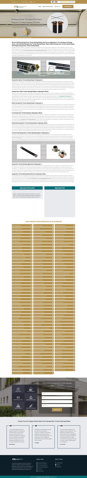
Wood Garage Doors (58, 366)
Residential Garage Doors (59, 315)
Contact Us (57, 6)
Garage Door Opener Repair (38, 292)
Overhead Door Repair (59, 292)
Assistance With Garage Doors (17, 231)
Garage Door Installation (38, 234)
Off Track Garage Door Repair (60, 289)
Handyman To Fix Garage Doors (60, 266)
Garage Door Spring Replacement (40, 343)
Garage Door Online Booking (39, 282)
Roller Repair (57, 321)
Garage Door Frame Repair (17, 356)
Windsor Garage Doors (59, 363)
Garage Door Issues (37, 247)
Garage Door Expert (15, 334)
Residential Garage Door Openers (61, 311)
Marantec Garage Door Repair (60, 279)
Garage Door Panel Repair (38, 302)
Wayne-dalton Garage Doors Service (61, 359)
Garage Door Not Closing (38, 273)
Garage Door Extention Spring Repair (18, 337)
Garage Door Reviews (37, 324)
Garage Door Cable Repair (17, 305)
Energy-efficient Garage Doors (17, 279)
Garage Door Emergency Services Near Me (19, 331)
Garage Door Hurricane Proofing (39, 231)
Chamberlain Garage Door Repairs (18, 254)
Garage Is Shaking (58, 247)
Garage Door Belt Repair (16, 298)
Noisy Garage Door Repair (38, 266)
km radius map (59, 202)
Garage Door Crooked (16, 315)
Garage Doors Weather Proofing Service (62, 244)
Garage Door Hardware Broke (17, 372)
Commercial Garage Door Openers (18, 260)
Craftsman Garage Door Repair (17, 266)
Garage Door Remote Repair (39, 315)
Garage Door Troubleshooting (39, 372)
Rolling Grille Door (58, 324)
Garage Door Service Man (38, 334)
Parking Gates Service (59, 302)
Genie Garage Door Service (60, 254)
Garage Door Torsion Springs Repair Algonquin (23, 37)
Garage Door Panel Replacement (39, 298)
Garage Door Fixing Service (17, 340)
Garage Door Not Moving (38, 276)
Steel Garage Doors (58, 350)
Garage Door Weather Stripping (60, 228)
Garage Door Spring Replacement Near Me (41, 347)
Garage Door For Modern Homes (18, 350)
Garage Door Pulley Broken (38, 308)
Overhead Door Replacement (60, 295)
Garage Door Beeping (16, 295)
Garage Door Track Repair (38, 369)
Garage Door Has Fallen (38, 225)
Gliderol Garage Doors (59, 260)
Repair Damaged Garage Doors (60, 308)
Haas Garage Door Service (59, 263)
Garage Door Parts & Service (39, 305)
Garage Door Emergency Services (18, 327)
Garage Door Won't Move (59, 238)
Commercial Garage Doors (17, 263)
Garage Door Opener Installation (39, 289)
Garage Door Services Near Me (39, 337)
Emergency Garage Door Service (18, 276)
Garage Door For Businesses (17, 343)
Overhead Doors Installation (60, 298)
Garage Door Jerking (37, 250)
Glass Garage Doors (58, 257)
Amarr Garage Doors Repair (17, 228)
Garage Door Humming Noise (17, 369)
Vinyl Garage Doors (58, 356)
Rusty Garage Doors (58, 334)
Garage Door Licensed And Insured (40, 254)
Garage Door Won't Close (59, 234)
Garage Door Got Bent (16, 359)
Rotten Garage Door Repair (60, 331)
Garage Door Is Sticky (37, 244)
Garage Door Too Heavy (38, 363)
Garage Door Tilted (37, 359)
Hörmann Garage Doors (59, 270)
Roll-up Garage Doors (59, 318)
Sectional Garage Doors (59, 340)
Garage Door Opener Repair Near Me (40, 295)
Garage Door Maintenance (38, 263)
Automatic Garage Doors (16, 234)
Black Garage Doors (15, 241)
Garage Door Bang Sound (16, 292)
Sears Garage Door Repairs (60, 337)
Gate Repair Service (58, 250)
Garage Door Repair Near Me (39, 321)
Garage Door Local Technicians (39, 257)
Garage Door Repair (37, 318)
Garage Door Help (37, 228)
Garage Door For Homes (16, 347)
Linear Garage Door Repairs (60, 276)
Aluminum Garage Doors (16, 225)
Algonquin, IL (15, 2)
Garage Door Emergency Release (18, 324)
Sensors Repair (58, 343)
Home (40, 6)
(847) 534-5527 (67, 6)
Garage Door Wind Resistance (60, 231)
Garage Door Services (47, 6)
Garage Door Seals (15, 318)
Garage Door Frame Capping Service (18, 353)
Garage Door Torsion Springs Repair (40, 366)
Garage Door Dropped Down (17, 321)
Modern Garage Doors (59, 282)
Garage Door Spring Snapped (39, 350)
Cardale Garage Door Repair (17, 250)
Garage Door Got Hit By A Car (17, 363)
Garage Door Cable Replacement (18, 308)
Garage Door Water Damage (60, 225)
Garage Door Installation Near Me (39, 238)
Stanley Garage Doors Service (60, 347)
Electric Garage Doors (16, 273)
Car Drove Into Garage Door (17, 247)
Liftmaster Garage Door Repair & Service (62, 273)
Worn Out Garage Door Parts (60, 369)
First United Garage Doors (17, 286)
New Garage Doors (58, 286)
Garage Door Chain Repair (17, 311)
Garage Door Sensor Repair (38, 331)
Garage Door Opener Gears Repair (40, 286)
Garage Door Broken (16, 302)
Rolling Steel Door (58, 327)
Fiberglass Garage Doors (16, 282)
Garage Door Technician (38, 356)
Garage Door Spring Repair (38, 340)
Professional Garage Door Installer (61, 305)
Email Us (33, 2)
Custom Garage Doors (16, 270)
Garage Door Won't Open (59, 241)
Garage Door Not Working (38, 279)
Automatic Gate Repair (16, 238)
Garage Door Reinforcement (39, 311)
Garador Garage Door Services (17, 289)
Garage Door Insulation (38, 241)
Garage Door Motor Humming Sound (40, 270)
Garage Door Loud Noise (38, 260)
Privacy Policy (40, 470)
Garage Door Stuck (37, 353)
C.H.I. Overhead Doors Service (17, 244)
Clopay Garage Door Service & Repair (18, 257)
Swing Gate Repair (58, 353)
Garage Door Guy (15, 366)
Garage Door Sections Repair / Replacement (41, 327)
